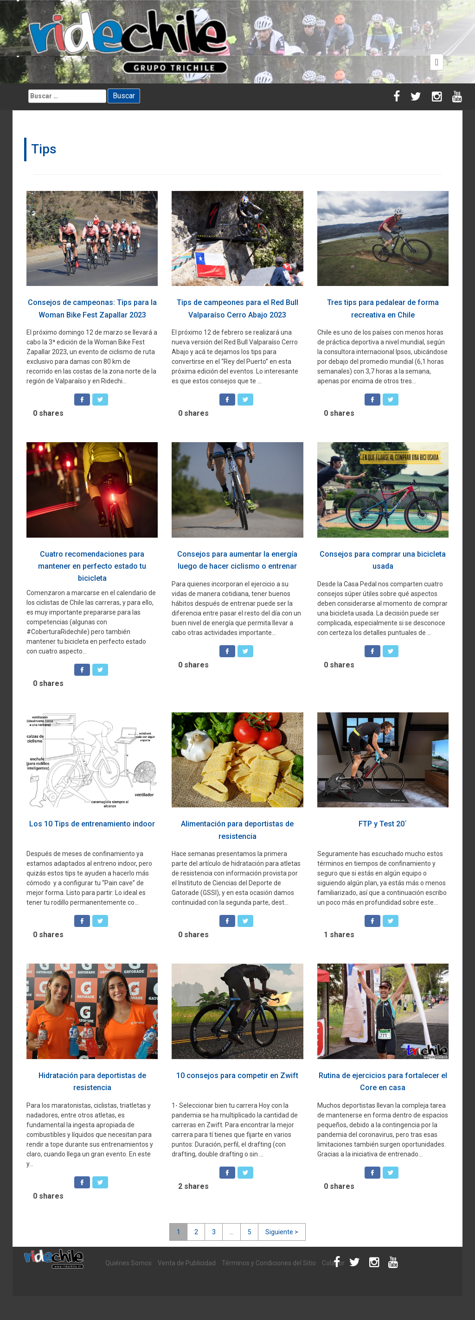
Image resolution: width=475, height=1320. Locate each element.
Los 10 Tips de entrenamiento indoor (92, 823)
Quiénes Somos (128, 1263)
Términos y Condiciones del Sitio (269, 1263)
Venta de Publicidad (187, 1263)
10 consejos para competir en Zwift (237, 1075)
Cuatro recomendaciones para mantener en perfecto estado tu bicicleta (92, 566)
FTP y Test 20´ (383, 823)
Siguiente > (281, 1232)
